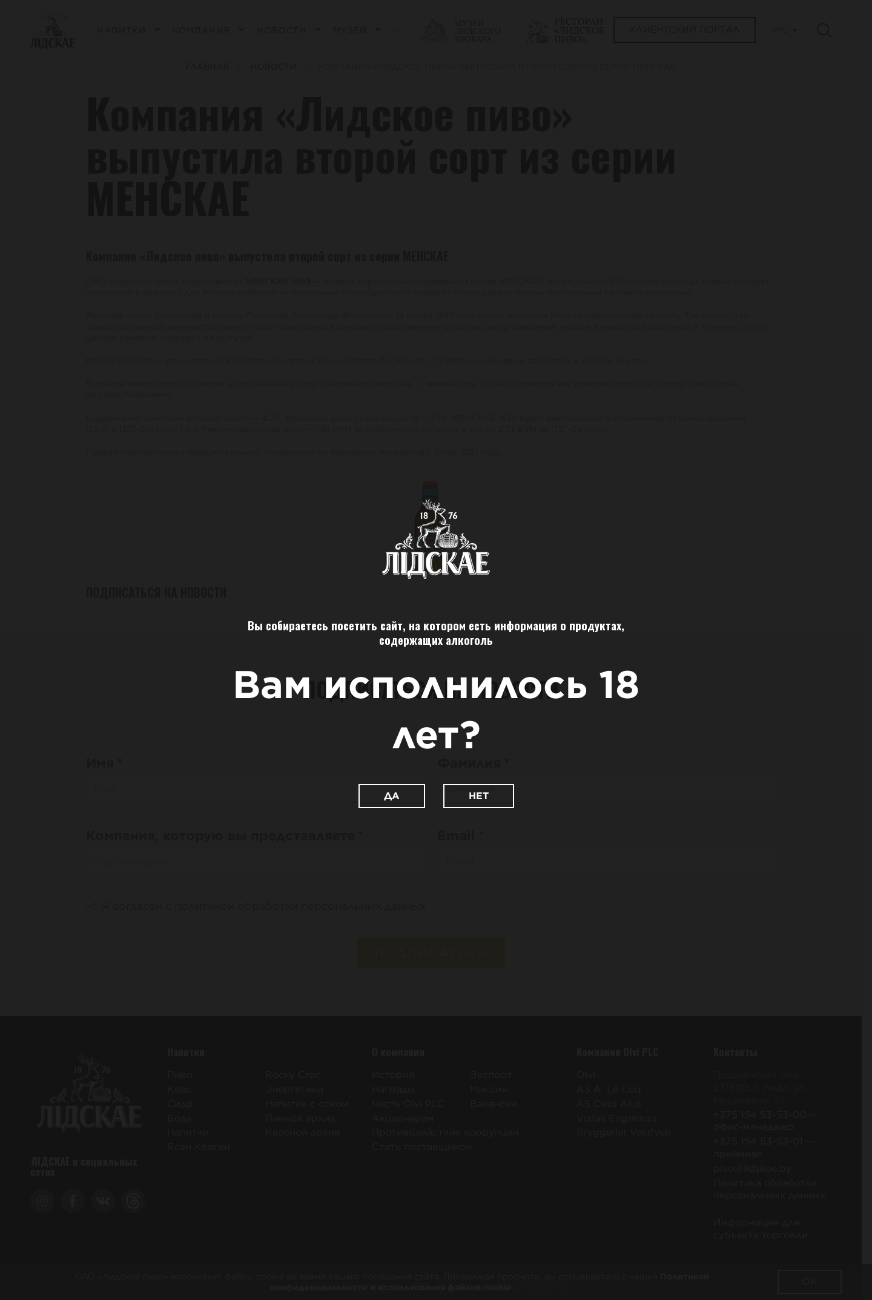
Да (392, 796)
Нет (479, 796)
